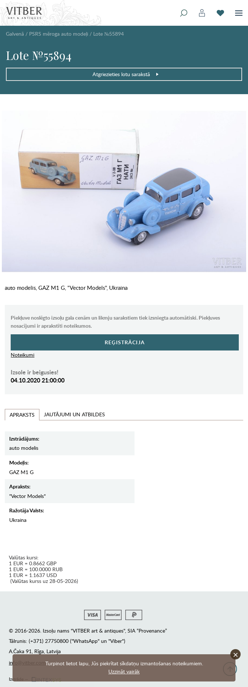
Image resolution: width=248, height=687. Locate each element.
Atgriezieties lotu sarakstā (125, 74)
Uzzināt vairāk (124, 671)
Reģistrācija (125, 342)
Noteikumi (22, 354)
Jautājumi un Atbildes (74, 414)
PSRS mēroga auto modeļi (58, 33)
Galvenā (15, 33)
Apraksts (22, 414)
